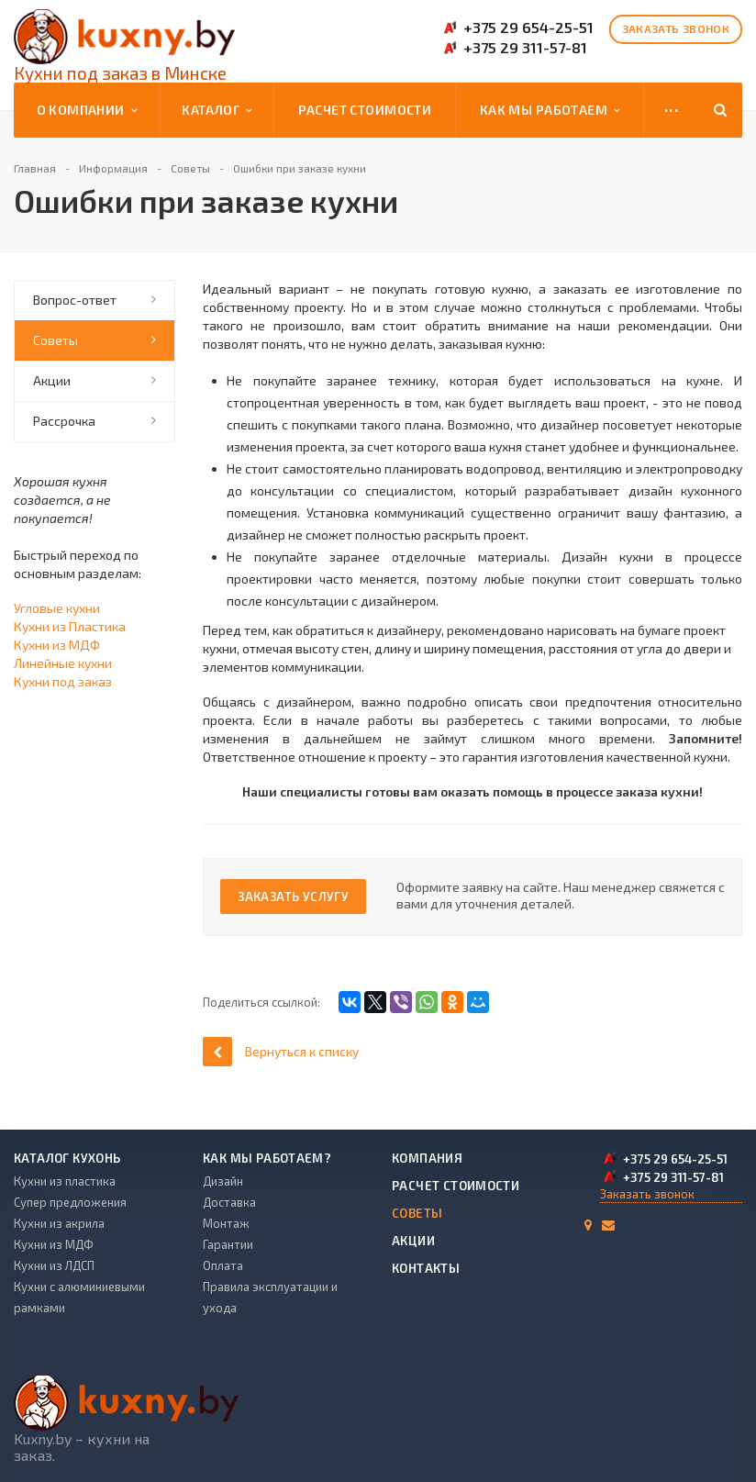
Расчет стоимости (365, 109)
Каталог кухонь (67, 1158)
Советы (55, 340)
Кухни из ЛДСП (54, 1265)
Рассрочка (64, 421)
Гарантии (228, 1244)
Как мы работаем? (267, 1158)
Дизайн (223, 1181)
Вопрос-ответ (75, 299)
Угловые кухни (57, 608)
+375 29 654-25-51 (528, 27)
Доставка (229, 1202)
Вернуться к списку (281, 1051)
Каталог (216, 110)
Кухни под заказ (63, 681)
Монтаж (226, 1223)
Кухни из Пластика (70, 626)
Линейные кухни (63, 663)
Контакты (426, 1268)
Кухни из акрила (59, 1223)
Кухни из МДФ (57, 644)
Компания (427, 1158)
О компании (87, 110)
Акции (52, 380)
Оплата (223, 1265)
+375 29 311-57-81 (525, 47)
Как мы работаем (550, 110)
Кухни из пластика (65, 1181)
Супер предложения (70, 1202)
